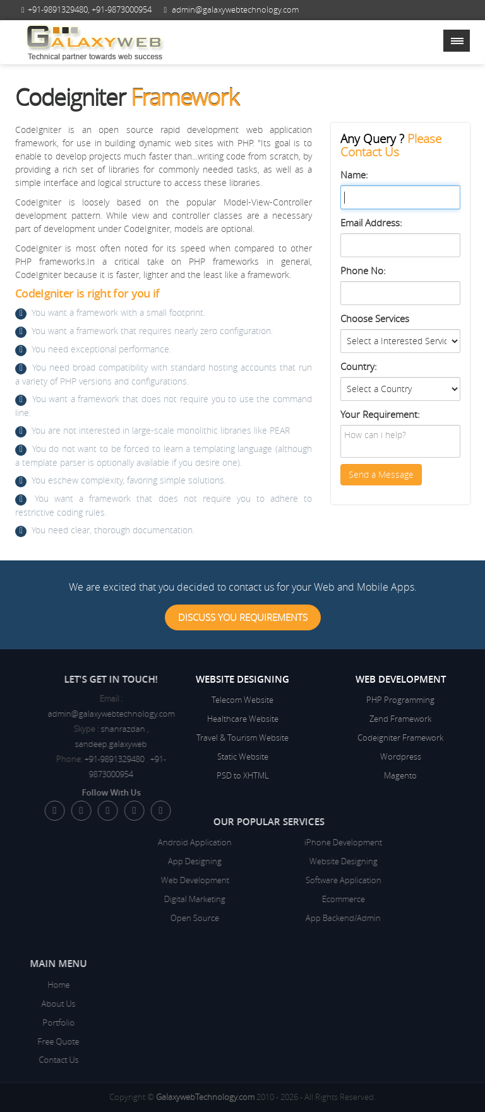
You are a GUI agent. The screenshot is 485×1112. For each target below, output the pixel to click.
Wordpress (400, 756)
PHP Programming (400, 699)
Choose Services (374, 318)
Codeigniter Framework (400, 737)
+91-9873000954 (122, 9)
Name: (354, 174)
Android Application (94, 842)
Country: (358, 366)
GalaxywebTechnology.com (205, 1097)
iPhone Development (242, 842)
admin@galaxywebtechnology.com (235, 9)
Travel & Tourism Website (242, 737)
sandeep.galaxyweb (162, 744)
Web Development (93, 880)
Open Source (93, 918)
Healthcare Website (242, 718)
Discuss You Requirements (243, 617)
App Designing (94, 861)
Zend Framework (400, 718)
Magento (400, 775)
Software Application (242, 880)
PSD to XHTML (243, 775)
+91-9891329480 (58, 9)
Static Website (242, 756)
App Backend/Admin (242, 918)
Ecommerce (241, 899)
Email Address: (371, 222)
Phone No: (363, 270)
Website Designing (242, 861)
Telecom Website (242, 699)
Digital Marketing (93, 899)
